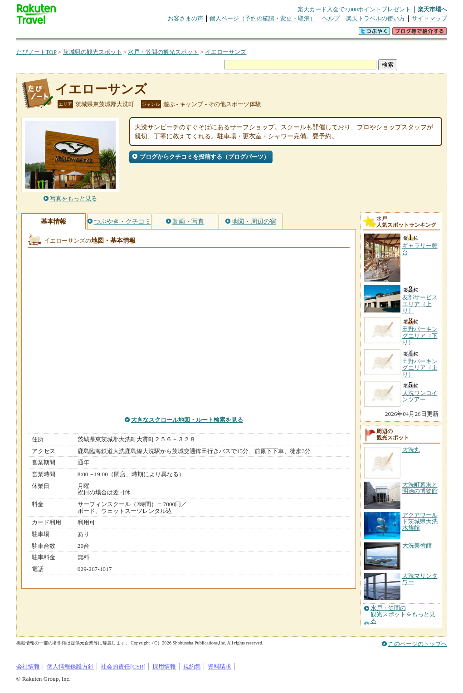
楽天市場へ (432, 9)
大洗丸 (411, 449)
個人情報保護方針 (70, 666)
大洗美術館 (417, 545)
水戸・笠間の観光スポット (163, 52)
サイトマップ (429, 18)
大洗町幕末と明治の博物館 (420, 487)
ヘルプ (331, 18)
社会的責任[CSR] (123, 666)
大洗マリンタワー (420, 579)
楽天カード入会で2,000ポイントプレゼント (354, 9)
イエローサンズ (225, 52)
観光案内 (234, 33)
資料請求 (219, 666)
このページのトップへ (417, 643)
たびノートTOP (36, 52)
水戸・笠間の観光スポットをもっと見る (402, 615)
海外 (85, 33)
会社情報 (28, 666)
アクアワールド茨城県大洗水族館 (420, 522)
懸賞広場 (122, 33)
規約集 (192, 666)
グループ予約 (197, 33)
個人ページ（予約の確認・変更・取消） (263, 18)
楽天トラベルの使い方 (375, 18)
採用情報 (164, 666)
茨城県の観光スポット (92, 52)
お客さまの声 (185, 18)
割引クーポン (159, 33)
